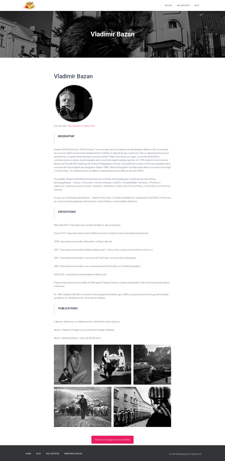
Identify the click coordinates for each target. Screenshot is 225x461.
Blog (196, 5)
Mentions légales (73, 454)
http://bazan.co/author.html (81, 126)
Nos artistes (183, 5)
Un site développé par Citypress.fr (185, 454)
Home (28, 454)
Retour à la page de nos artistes (112, 439)
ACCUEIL (168, 5)
